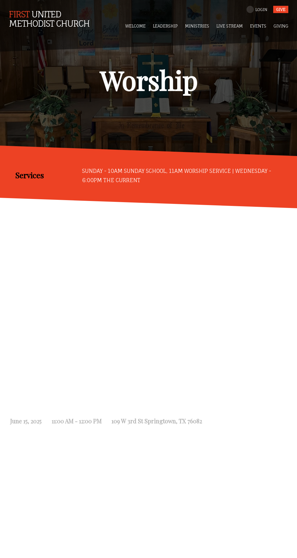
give (280, 9)
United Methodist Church (49, 19)
